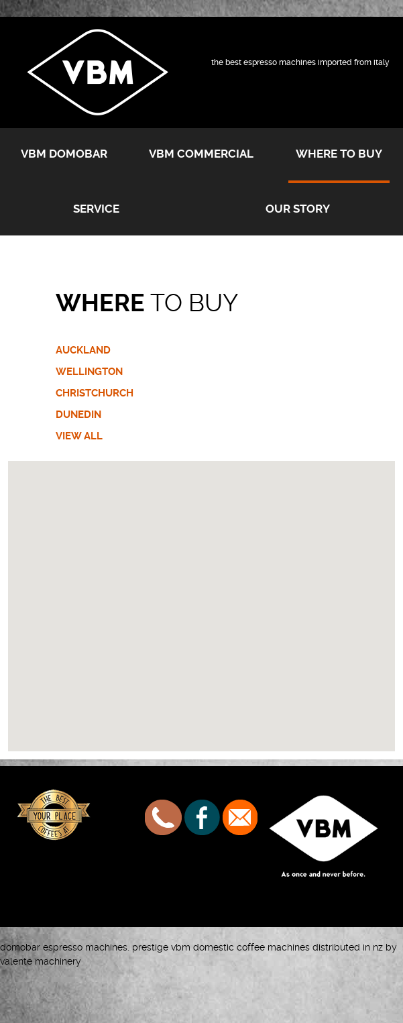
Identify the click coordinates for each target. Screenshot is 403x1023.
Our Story (298, 208)
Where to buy (339, 153)
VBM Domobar (64, 153)
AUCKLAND (83, 350)
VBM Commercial (201, 153)
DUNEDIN (78, 415)
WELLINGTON (89, 372)
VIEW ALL (79, 436)
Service (96, 208)
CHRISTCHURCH (94, 393)
